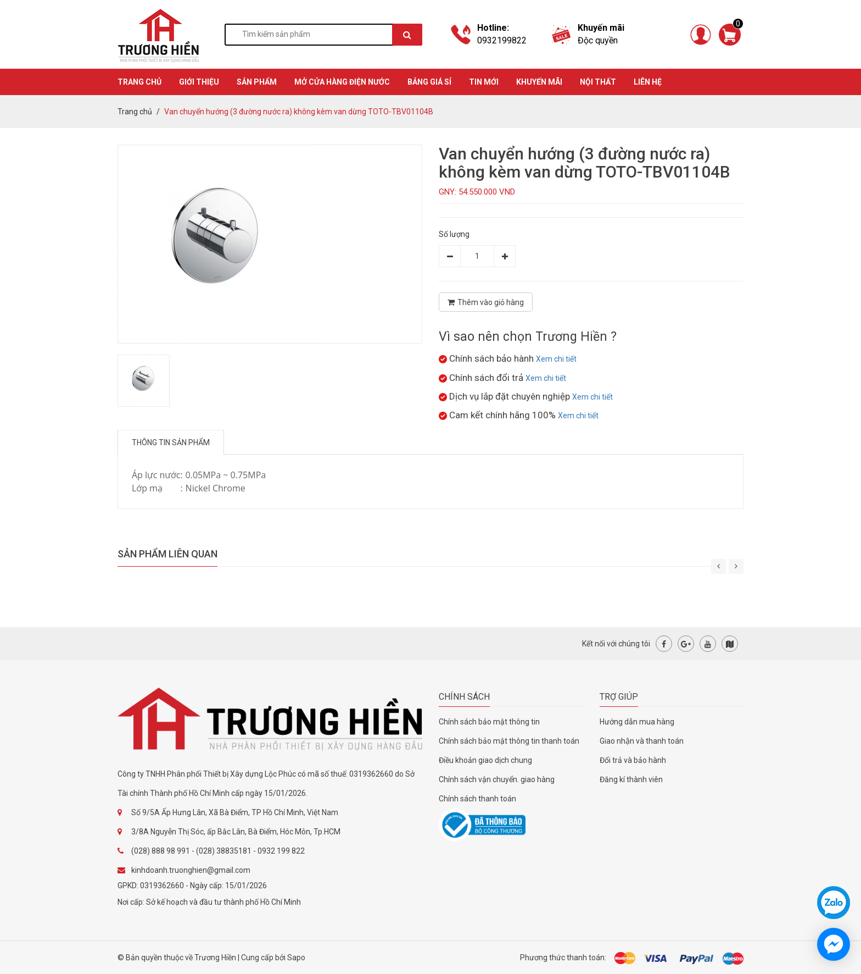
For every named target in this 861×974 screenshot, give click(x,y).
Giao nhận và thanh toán (642, 741)
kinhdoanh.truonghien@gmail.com (190, 870)
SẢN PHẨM (257, 82)
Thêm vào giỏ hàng (486, 302)
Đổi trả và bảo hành (633, 760)
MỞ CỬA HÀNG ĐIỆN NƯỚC (342, 82)
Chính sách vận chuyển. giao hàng (497, 779)
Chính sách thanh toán (477, 798)
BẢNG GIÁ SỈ (429, 82)
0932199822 (502, 40)
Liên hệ (648, 82)
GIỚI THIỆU (199, 82)
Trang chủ (135, 111)
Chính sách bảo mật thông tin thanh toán (509, 741)
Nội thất (598, 82)
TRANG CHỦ (139, 82)
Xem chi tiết (556, 359)
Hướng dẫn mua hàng (637, 721)
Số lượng (454, 234)
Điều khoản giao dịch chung (485, 760)
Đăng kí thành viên (631, 779)
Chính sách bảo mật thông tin (489, 721)
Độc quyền (598, 40)
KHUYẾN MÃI (539, 82)
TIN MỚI (484, 82)
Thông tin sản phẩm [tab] (171, 442)
